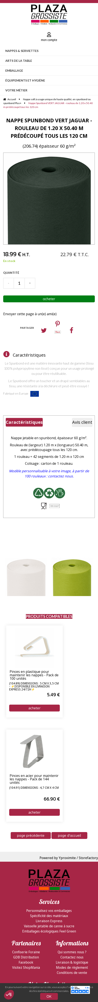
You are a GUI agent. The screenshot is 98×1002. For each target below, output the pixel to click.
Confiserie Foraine (26, 952)
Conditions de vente (72, 972)
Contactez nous (71, 957)
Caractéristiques (29, 355)
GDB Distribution (26, 957)
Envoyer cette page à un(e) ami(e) (30, 314)
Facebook (26, 962)
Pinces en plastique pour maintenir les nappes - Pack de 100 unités (34, 675)
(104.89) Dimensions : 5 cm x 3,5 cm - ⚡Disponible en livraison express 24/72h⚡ (34, 686)
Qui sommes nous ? (72, 952)
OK (49, 996)
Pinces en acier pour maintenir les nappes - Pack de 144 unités (34, 779)
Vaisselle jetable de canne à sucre (49, 926)
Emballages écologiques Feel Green (49, 931)
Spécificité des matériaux (49, 915)
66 (52, 798)
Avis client (82, 422)
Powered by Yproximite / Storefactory (68, 857)
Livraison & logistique (72, 962)
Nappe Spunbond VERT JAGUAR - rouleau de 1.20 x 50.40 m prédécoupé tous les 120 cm (49, 128)
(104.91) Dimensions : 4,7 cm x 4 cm (34, 788)
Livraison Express (49, 921)
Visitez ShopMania (26, 967)
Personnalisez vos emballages (49, 910)
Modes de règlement (72, 967)
